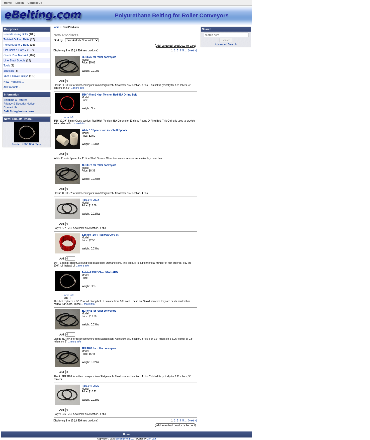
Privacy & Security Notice (19, 103)
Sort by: (59, 40)
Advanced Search (226, 44)
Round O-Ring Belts (16, 34)
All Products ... (12, 87)
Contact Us (35, 2)
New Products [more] (18, 118)
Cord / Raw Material (16, 55)
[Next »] (192, 50)
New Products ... (14, 81)
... (185, 50)
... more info (77, 87)
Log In (20, 2)
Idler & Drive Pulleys (16, 75)
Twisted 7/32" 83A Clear (26, 143)
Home (8, 2)
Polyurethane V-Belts (16, 44)
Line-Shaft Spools (14, 60)
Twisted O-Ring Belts (16, 39)
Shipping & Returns (15, 99)
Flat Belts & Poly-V (15, 49)
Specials (9, 70)
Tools (7, 65)
